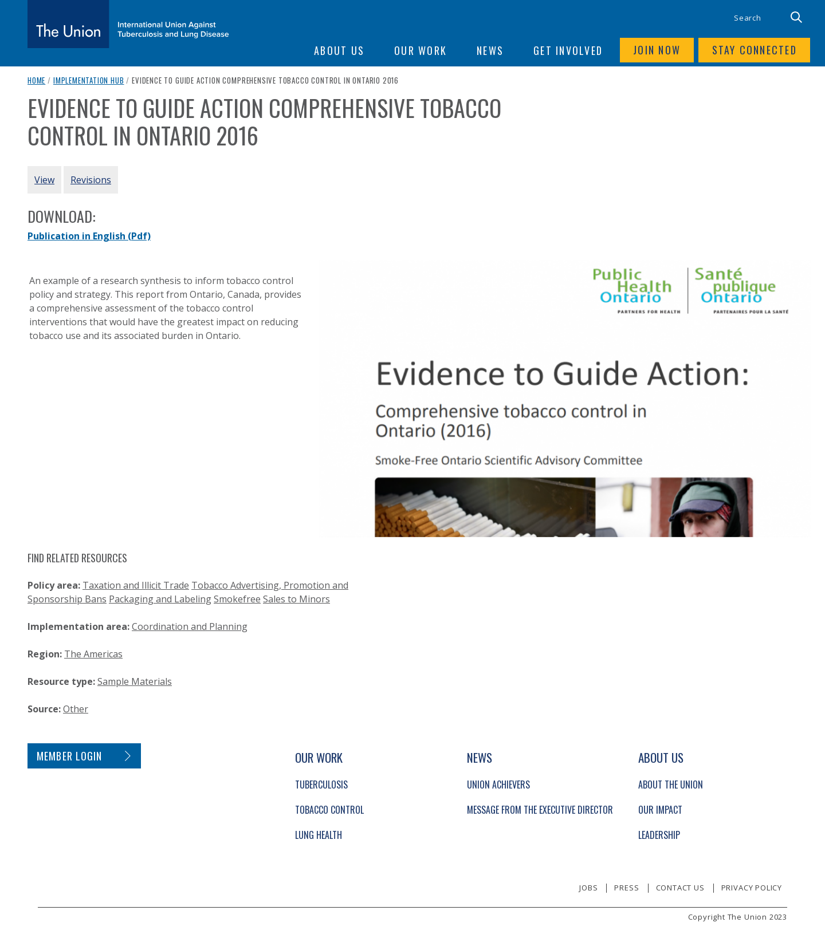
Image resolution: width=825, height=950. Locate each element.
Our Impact (660, 810)
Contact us (680, 887)
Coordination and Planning (189, 626)
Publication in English (89, 236)
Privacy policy (751, 887)
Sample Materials (134, 681)
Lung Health (318, 835)
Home (36, 80)
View (44, 180)
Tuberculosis (321, 784)
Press (626, 887)
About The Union (670, 784)
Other (75, 709)
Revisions (90, 180)
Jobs (588, 887)
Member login (70, 755)
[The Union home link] (128, 24)
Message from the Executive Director (540, 810)
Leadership (659, 835)
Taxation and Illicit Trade (135, 585)
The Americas (93, 654)
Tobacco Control (329, 810)
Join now (655, 50)
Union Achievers (498, 784)
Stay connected (754, 50)
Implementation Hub (88, 80)
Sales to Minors (296, 599)
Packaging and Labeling (160, 599)
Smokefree (237, 599)
